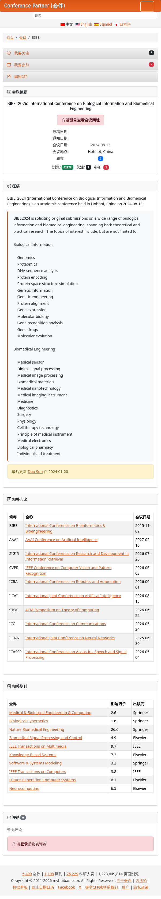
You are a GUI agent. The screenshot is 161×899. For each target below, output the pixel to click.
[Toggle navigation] (147, 6)
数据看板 (20, 887)
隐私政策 (140, 887)
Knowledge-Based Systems (32, 754)
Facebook (66, 887)
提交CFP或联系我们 (101, 887)
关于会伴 (124, 880)
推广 (125, 887)
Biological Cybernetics (28, 720)
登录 (73, 120)
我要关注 (80, 53)
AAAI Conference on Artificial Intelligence (61, 539)
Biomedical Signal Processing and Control (45, 737)
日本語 (125, 24)
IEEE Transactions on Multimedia (37, 746)
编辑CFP (17, 76)
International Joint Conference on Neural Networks (70, 637)
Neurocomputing (24, 788)
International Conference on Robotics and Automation (73, 581)
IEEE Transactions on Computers (37, 771)
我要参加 (80, 64)
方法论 (141, 880)
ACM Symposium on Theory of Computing (62, 609)
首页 (10, 37)
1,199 (49, 873)
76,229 (72, 873)
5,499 (27, 873)
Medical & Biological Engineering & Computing (50, 712)
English (86, 24)
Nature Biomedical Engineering (36, 729)
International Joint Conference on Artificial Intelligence (73, 595)
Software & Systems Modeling (35, 763)
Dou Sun (35, 471)
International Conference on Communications (65, 623)
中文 (69, 24)
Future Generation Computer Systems (42, 779)
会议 (22, 37)
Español (105, 24)
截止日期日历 (43, 887)
